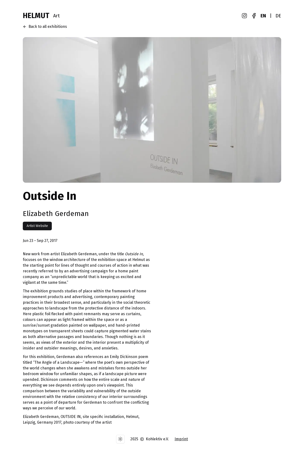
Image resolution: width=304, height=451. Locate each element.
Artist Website (37, 226)
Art (56, 16)
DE (278, 16)
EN (263, 16)
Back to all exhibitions (45, 26)
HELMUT (36, 15)
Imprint (181, 439)
